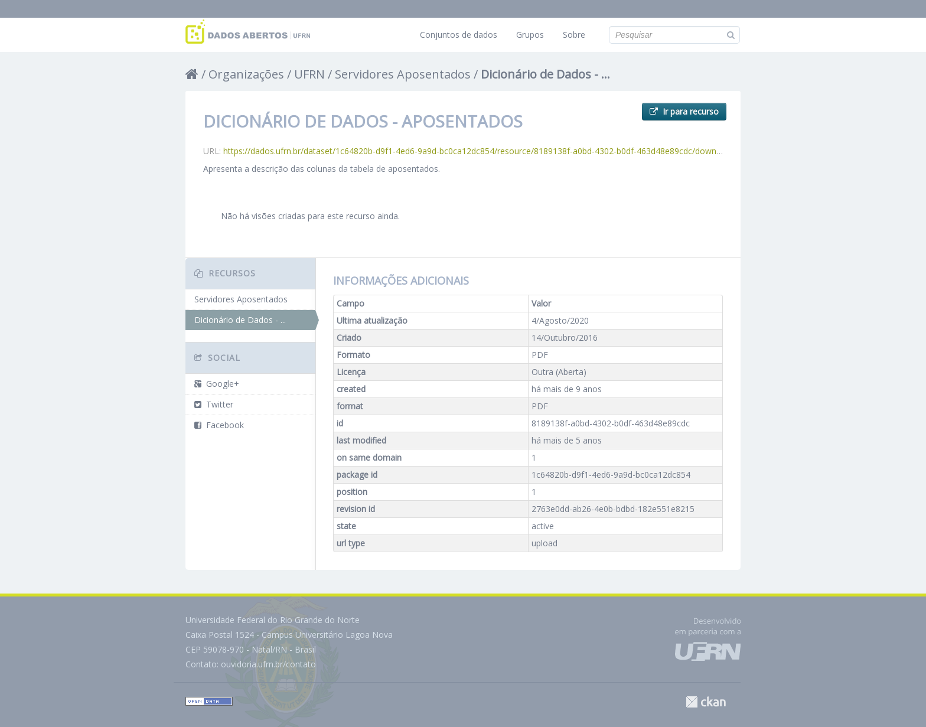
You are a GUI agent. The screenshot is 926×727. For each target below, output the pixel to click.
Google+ (216, 383)
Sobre (574, 34)
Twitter (213, 404)
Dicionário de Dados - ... (545, 74)
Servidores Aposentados (403, 74)
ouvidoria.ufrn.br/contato (268, 664)
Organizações (246, 74)
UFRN (309, 74)
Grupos (530, 34)
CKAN (706, 702)
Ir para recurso (684, 111)
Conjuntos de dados (458, 34)
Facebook (219, 425)
